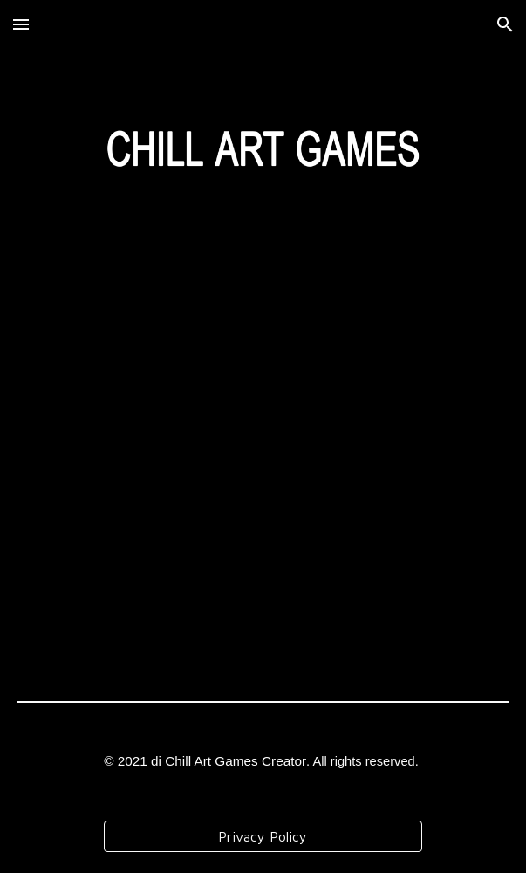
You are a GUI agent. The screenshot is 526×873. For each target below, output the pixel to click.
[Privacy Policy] (263, 836)
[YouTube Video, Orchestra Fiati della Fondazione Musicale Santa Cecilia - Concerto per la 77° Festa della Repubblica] (263, 484)
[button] (21, 24)
